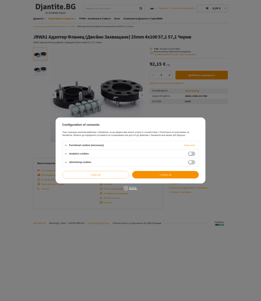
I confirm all (165, 174)
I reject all (95, 174)
